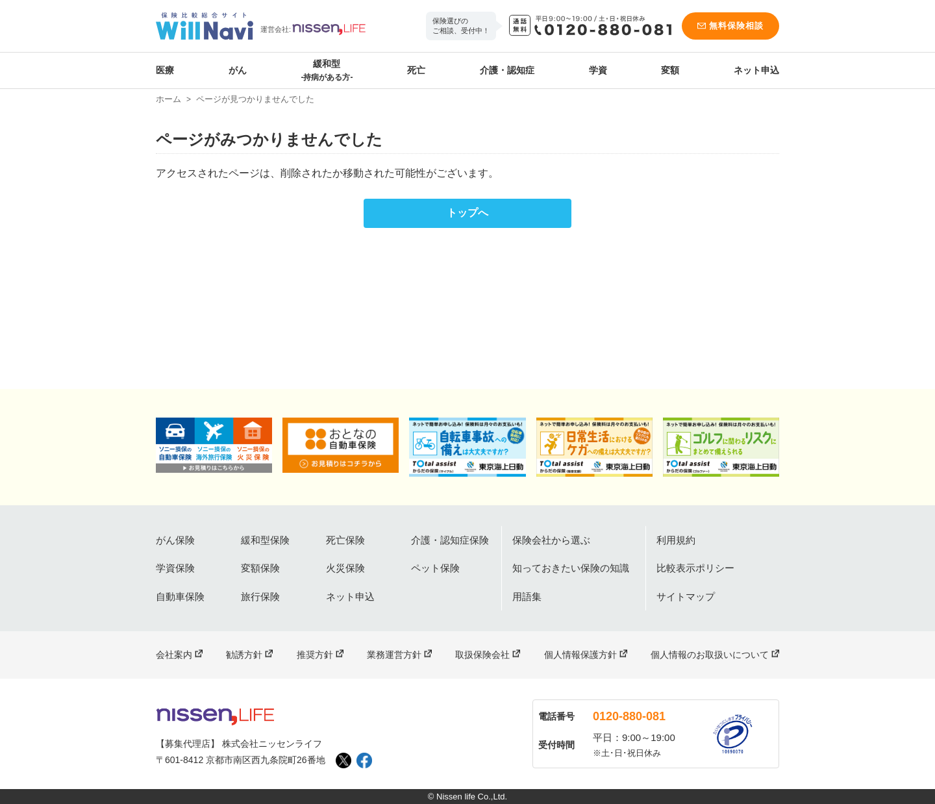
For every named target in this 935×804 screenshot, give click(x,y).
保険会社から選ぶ (551, 540)
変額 (670, 70)
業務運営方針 (394, 654)
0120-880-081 (629, 716)
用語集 (527, 596)
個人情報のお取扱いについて (710, 654)
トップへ (467, 212)
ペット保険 (435, 567)
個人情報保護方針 (580, 654)
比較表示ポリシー (695, 567)
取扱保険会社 (482, 654)
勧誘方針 (244, 654)
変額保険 (260, 567)
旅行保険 (260, 596)
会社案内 (174, 654)
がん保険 (175, 540)
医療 (165, 70)
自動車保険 (180, 596)
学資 (598, 70)
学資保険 (175, 567)
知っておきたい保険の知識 (570, 567)
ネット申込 (756, 70)
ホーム (168, 99)
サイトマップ (685, 596)
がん (238, 70)
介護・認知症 (507, 70)
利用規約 (675, 540)
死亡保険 (345, 540)
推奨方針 (315, 654)
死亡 (416, 70)
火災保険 (345, 567)
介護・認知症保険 (450, 540)
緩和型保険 (265, 540)
